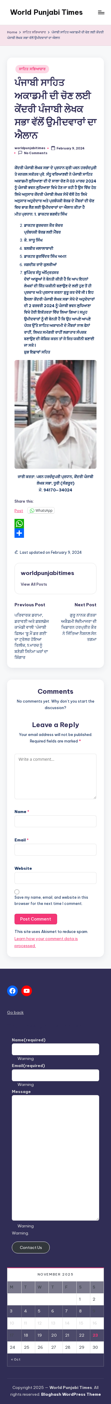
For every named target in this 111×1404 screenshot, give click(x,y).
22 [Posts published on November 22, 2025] (81, 1335)
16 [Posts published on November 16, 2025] (95, 1323)
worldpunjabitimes (47, 572)
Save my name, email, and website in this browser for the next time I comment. (51, 900)
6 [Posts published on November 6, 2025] (52, 1311)
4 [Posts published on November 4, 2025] (25, 1311)
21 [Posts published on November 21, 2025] (67, 1335)
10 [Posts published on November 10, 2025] (12, 1323)
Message (21, 1091)
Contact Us (31, 1247)
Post (19, 510)
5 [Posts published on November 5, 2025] (39, 1311)
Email (22, 840)
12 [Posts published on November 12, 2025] (40, 1323)
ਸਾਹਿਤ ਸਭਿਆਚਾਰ (32, 69)
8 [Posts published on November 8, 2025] (80, 1311)
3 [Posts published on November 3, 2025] (11, 1311)
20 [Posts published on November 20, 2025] (54, 1335)
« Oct (15, 1359)
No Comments (32, 153)
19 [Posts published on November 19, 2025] (40, 1335)
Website (23, 868)
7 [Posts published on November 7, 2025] (66, 1311)
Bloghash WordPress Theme (71, 1394)
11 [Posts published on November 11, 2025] (25, 1323)
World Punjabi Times (46, 12)
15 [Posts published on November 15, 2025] (81, 1323)
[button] (34, 584)
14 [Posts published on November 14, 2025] (67, 1323)
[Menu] (101, 12)
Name (22, 811)
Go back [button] (15, 1012)
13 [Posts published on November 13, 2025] (53, 1323)
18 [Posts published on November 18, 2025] (26, 1335)
